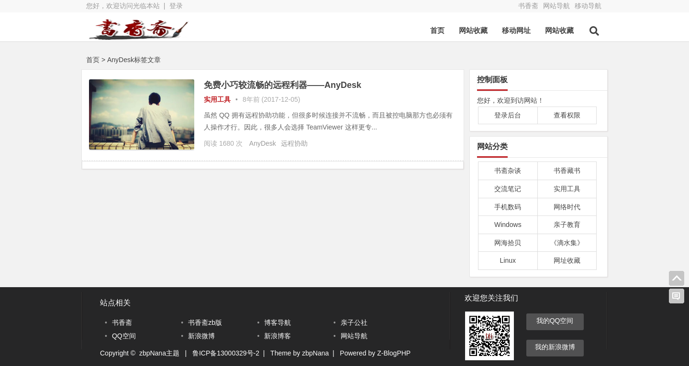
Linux (508, 260)
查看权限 (567, 115)
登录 (176, 6)
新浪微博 (201, 336)
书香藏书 (567, 170)
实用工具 (217, 99)
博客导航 (277, 322)
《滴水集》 (567, 243)
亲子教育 (567, 224)
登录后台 (507, 115)
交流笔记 (507, 189)
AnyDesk (262, 143)
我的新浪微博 (555, 347)
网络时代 (567, 207)
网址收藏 (567, 260)
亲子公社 (354, 322)
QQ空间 (124, 336)
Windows (508, 224)
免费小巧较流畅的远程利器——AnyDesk (282, 85)
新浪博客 (277, 336)
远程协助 (294, 143)
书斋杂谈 (507, 170)
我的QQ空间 (555, 320)
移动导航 (588, 6)
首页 (437, 30)
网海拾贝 (507, 243)
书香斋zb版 (205, 322)
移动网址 (516, 30)
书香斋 (528, 6)
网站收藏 (473, 30)
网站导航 (556, 6)
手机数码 (507, 207)
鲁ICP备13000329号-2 (225, 353)
